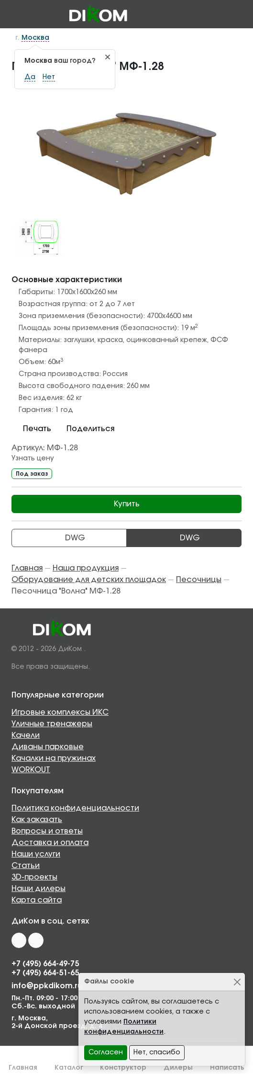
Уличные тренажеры (51, 724)
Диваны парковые (47, 747)
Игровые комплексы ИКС (60, 712)
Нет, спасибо (156, 1052)
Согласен (105, 1052)
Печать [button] (31, 429)
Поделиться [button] (84, 429)
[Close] (237, 982)
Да (29, 77)
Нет (49, 77)
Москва (35, 37)
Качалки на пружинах (53, 758)
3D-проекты (34, 877)
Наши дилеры (38, 888)
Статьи (25, 865)
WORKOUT (30, 770)
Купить (127, 504)
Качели (25, 735)
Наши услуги (35, 854)
